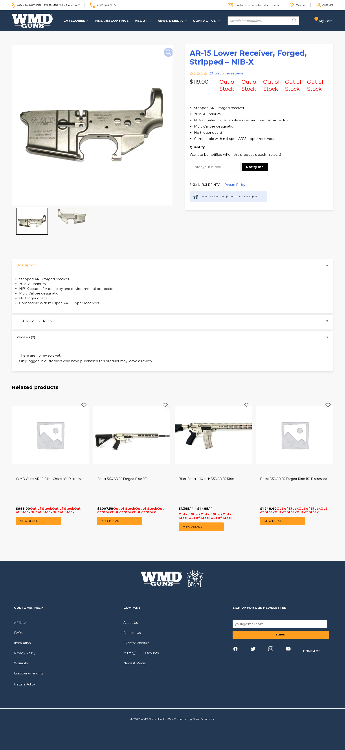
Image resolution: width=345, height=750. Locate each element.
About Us (130, 623)
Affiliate (20, 623)
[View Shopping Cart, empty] (324, 21)
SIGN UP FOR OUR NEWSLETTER (259, 608)
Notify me (255, 167)
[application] (87, 20)
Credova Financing (28, 673)
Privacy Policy (24, 653)
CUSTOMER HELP (28, 608)
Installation (22, 643)
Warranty (21, 663)
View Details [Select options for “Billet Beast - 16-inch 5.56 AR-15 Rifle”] (192, 526)
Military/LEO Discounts (141, 653)
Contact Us (132, 633)
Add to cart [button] (111, 520)
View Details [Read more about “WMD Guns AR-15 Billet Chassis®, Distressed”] (29, 520)
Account (327, 4)
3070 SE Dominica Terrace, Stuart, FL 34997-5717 (46, 4)
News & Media (134, 663)
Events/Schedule (136, 643)
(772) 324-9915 (106, 4)
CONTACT (311, 651)
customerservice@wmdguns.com (257, 4)
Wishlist (301, 4)
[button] (76, 20)
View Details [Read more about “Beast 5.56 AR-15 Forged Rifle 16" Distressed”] (273, 520)
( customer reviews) (227, 73)
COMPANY (132, 608)
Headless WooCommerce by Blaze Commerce (186, 719)
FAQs (18, 633)
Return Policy (234, 185)
